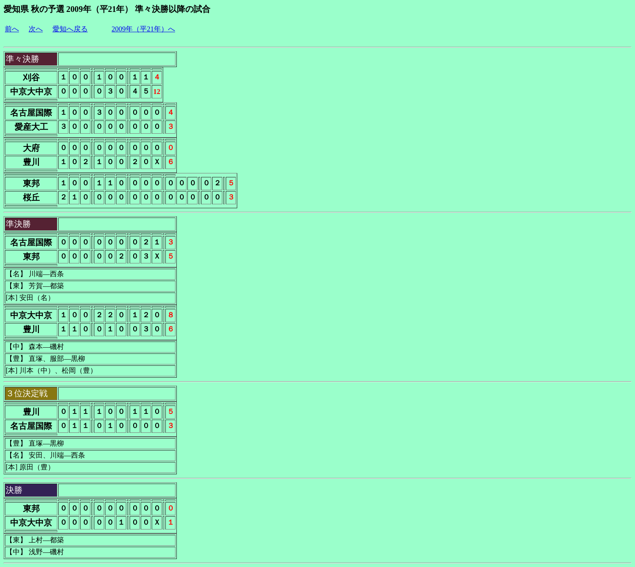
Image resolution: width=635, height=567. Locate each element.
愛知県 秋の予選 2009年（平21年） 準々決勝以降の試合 (107, 9)
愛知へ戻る (70, 29)
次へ (36, 29)
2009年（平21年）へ (143, 29)
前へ (12, 29)
